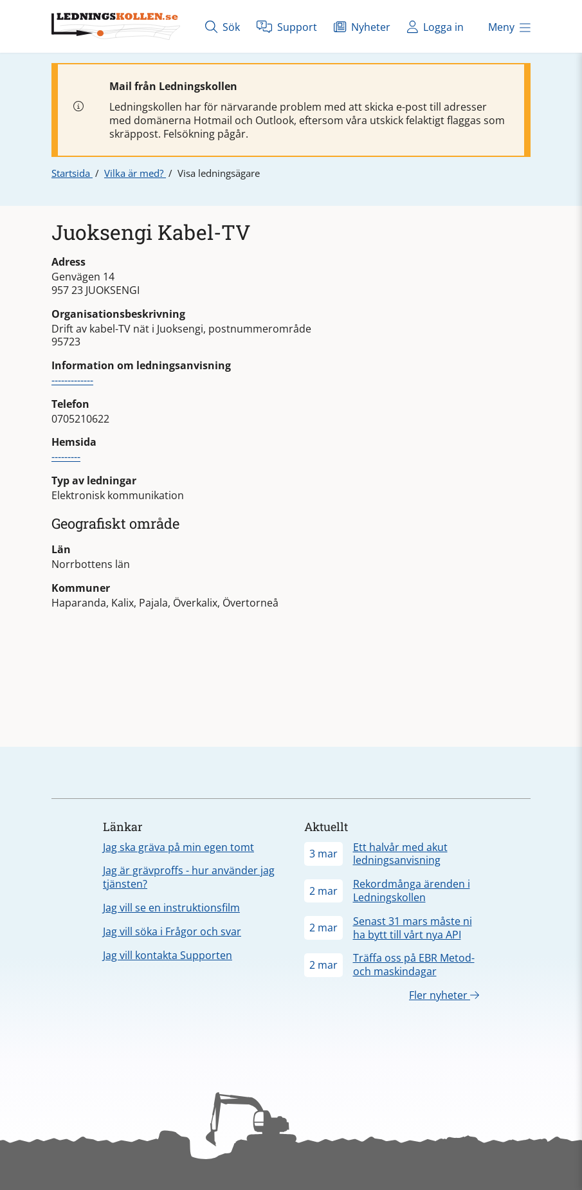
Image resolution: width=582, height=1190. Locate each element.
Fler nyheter (444, 995)
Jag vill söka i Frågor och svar (172, 931)
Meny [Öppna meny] (509, 27)
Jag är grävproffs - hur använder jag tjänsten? (189, 877)
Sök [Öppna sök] (222, 26)
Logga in (435, 26)
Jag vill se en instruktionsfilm (171, 908)
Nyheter (362, 26)
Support (287, 26)
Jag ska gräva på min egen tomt (178, 847)
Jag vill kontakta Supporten (167, 955)
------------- (72, 380)
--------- (65, 457)
